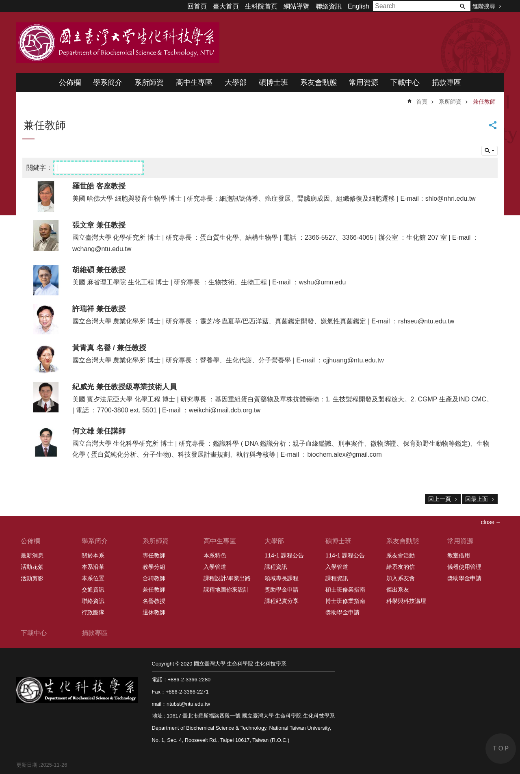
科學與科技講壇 (406, 601)
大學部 (236, 82)
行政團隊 (93, 612)
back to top (500, 748)
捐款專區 (446, 82)
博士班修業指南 (345, 601)
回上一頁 (439, 499)
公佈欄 (70, 82)
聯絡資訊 (329, 6)
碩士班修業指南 (345, 589)
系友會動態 (318, 82)
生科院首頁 (261, 6)
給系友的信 (400, 567)
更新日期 (26, 765)
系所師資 (149, 82)
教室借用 (458, 555)
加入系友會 (400, 578)
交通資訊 (93, 589)
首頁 (421, 101)
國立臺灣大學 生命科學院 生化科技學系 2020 (117, 42)
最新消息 (32, 555)
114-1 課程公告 (284, 555)
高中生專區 (194, 82)
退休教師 (154, 612)
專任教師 (154, 555)
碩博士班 (273, 82)
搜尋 (462, 6)
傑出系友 (397, 589)
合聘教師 (154, 578)
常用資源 (363, 82)
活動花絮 (32, 567)
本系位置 (93, 578)
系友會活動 (400, 555)
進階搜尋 (483, 6)
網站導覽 (297, 6)
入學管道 (215, 567)
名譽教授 (154, 601)
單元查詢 (489, 151)
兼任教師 (484, 101)
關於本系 (93, 555)
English (358, 6)
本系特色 (215, 555)
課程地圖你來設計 (226, 589)
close (487, 522)
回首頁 (197, 6)
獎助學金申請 (281, 589)
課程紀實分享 (281, 601)
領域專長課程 (281, 578)
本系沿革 (93, 567)
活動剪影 (32, 578)
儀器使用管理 (464, 567)
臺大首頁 (226, 6)
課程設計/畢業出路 (227, 578)
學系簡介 (107, 82)
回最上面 (476, 499)
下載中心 (405, 82)
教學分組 (154, 567)
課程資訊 (275, 567)
